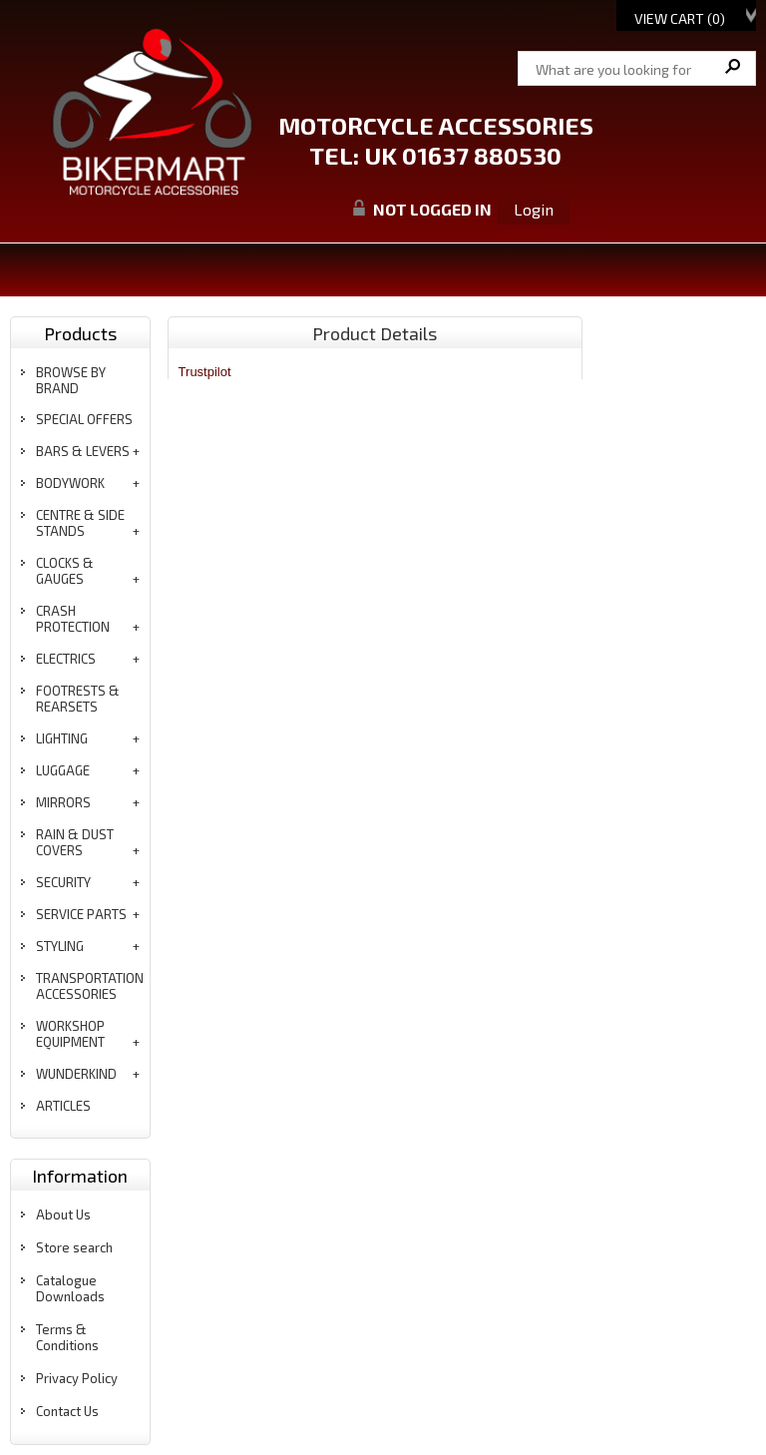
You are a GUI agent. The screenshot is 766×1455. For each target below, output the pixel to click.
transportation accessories (90, 986)
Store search (74, 1247)
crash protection (73, 619)
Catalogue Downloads (70, 1288)
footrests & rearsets (78, 699)
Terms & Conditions (67, 1337)
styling (60, 946)
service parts (81, 914)
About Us (63, 1214)
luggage (63, 770)
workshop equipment (70, 1034)
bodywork (70, 483)
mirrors (63, 802)
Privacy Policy (77, 1378)
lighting (62, 738)
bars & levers (83, 451)
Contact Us (67, 1411)
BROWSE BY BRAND (71, 380)
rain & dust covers (75, 842)
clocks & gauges (65, 571)
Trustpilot (205, 371)
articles (63, 1106)
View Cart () (679, 18)
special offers (84, 419)
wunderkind (76, 1074)
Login (534, 209)
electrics (66, 659)
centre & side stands (80, 523)
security (63, 882)
